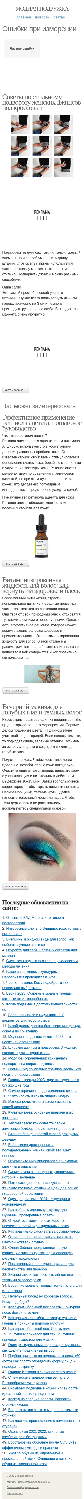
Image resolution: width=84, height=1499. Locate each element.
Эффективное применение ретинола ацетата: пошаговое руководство (42, 422)
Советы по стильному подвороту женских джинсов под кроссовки (41, 102)
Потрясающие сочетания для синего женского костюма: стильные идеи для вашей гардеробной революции (40, 1188)
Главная (24, 17)
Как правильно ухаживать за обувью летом (44, 1231)
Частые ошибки (22, 48)
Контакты (11, 1482)
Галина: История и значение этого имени (42, 1372)
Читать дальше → (16, 390)
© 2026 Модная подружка (20, 1476)
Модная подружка (42, 8)
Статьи (59, 17)
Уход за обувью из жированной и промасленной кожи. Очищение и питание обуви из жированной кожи (37, 1458)
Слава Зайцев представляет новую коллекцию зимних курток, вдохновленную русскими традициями (37, 1253)
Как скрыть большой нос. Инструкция (39, 1329)
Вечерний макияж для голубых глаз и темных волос (42, 709)
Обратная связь (15, 1493)
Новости (42, 17)
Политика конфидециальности (23, 1487)
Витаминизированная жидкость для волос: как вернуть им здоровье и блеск (41, 585)
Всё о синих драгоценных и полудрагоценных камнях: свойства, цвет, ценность (36, 1150)
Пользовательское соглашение (34, 1482)
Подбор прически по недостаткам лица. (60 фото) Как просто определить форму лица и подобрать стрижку (41, 1361)
